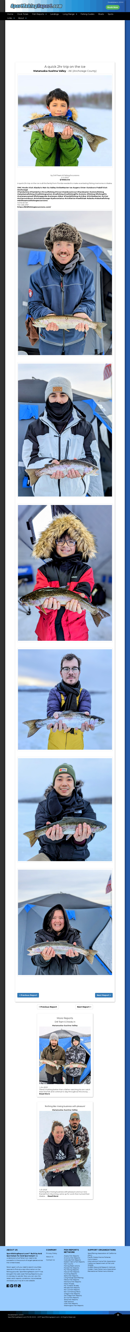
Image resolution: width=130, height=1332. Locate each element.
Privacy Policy (51, 1253)
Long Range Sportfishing (73, 1278)
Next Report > (104, 995)
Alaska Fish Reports (71, 1256)
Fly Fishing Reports (71, 1270)
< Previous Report (28, 995)
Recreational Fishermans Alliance (100, 1271)
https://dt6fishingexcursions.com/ (34, 207)
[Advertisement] (65, 41)
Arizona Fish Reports (72, 1258)
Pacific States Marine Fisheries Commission (99, 1258)
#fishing (91, 194)
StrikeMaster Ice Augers (68, 187)
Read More (44, 1094)
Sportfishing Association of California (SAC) (102, 1254)
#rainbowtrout (69, 192)
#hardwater (83, 192)
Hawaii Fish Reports (71, 1272)
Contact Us (50, 1260)
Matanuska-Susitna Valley (49, 71)
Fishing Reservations (72, 1266)
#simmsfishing (96, 192)
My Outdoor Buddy (71, 1286)
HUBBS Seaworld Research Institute (101, 1267)
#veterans (53, 196)
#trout (58, 192)
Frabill (99, 187)
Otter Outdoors (88, 187)
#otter (105, 196)
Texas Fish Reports (71, 1300)
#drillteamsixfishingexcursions (32, 200)
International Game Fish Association (102, 1261)
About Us (49, 1257)
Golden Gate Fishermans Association (102, 1269)
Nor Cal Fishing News (72, 1292)
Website (66, 180)
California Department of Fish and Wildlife (101, 1264)
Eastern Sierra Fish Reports (74, 1262)
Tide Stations (69, 1302)
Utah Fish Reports (71, 1303)
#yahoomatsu (57, 198)
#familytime (23, 192)
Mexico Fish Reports (71, 1280)
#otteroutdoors (25, 198)
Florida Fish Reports (71, 1268)
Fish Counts (68, 1264)
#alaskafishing (102, 198)
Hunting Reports (70, 1274)
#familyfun (35, 192)
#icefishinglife (71, 194)
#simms (82, 194)
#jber (60, 196)
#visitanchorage (42, 198)
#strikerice (70, 198)
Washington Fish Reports (73, 1305)
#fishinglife (101, 194)
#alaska (91, 198)
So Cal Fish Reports (71, 1298)
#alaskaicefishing (26, 194)
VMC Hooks (22, 187)
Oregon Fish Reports (72, 1294)
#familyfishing (71, 196)
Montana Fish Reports (72, 1282)
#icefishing (58, 194)
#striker (82, 196)
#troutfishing (48, 192)
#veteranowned (25, 196)
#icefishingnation (43, 194)
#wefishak (81, 198)
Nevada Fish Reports (72, 1288)
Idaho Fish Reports (71, 1276)
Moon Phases (69, 1284)
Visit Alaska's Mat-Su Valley (42, 187)
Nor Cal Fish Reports (72, 1290)
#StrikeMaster (94, 196)
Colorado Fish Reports (72, 1260)
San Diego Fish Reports (73, 1295)
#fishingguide (40, 196)
